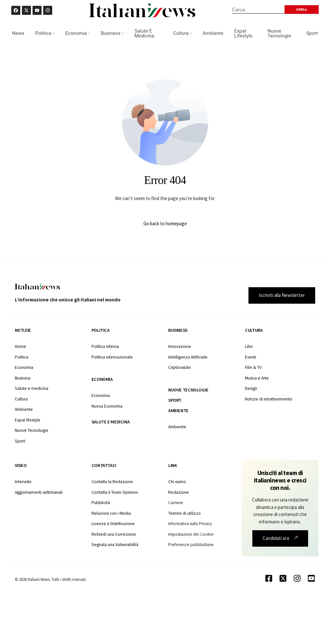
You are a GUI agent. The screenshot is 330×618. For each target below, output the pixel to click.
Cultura (182, 33)
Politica (44, 33)
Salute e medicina (111, 422)
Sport (312, 33)
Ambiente (213, 33)
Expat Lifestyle (243, 33)
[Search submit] (301, 9)
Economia (77, 33)
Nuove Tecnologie (279, 33)
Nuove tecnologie (188, 390)
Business (112, 33)
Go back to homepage (165, 223)
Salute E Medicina (144, 33)
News (18, 33)
